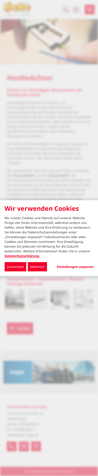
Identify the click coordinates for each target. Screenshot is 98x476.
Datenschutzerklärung (22, 256)
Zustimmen (15, 267)
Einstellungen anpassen (75, 267)
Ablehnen (37, 267)
